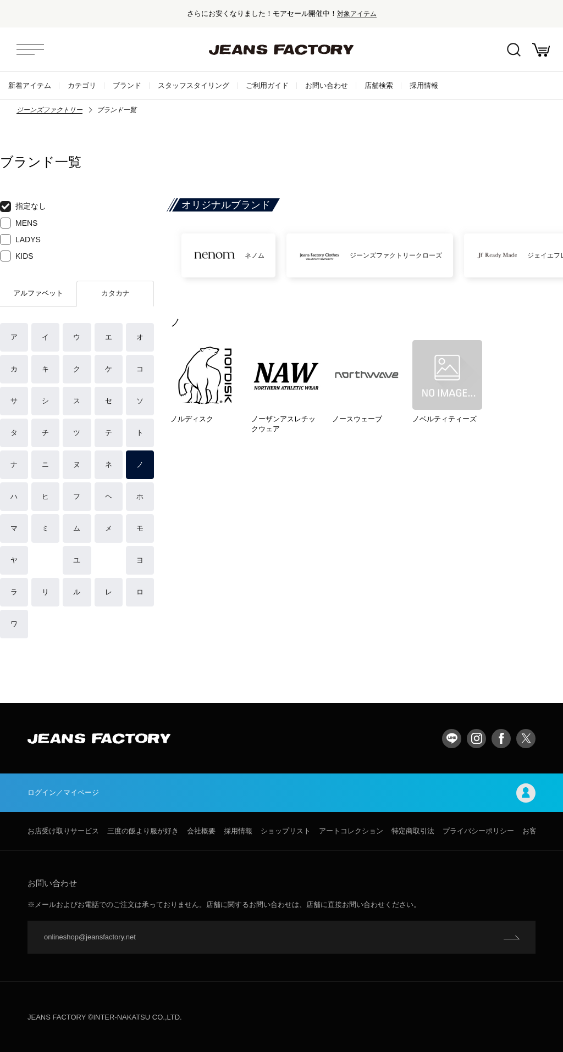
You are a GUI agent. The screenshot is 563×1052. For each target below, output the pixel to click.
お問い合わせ (326, 85)
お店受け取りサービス (63, 831)
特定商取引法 (412, 831)
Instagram (476, 738)
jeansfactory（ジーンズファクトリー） (281, 49)
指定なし (23, 206)
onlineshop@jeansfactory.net (90, 937)
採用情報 (424, 85)
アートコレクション (351, 831)
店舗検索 (379, 85)
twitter (526, 738)
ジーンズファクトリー (49, 110)
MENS (18, 223)
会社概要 (201, 831)
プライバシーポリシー (478, 831)
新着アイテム (29, 85)
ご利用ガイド (267, 85)
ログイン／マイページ (281, 793)
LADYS (20, 239)
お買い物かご (541, 50)
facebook (501, 738)
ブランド (127, 85)
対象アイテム (357, 13)
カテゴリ (82, 85)
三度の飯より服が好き (143, 831)
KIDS (17, 256)
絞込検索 (514, 50)
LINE (451, 738)
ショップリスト (286, 831)
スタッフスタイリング (193, 85)
